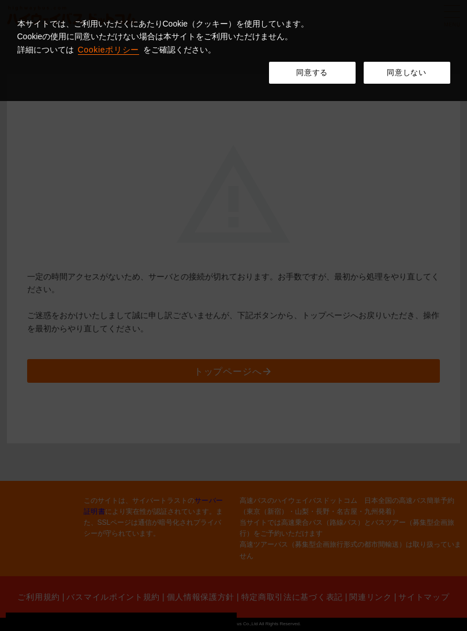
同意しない (406, 72)
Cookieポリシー (109, 49)
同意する (312, 72)
